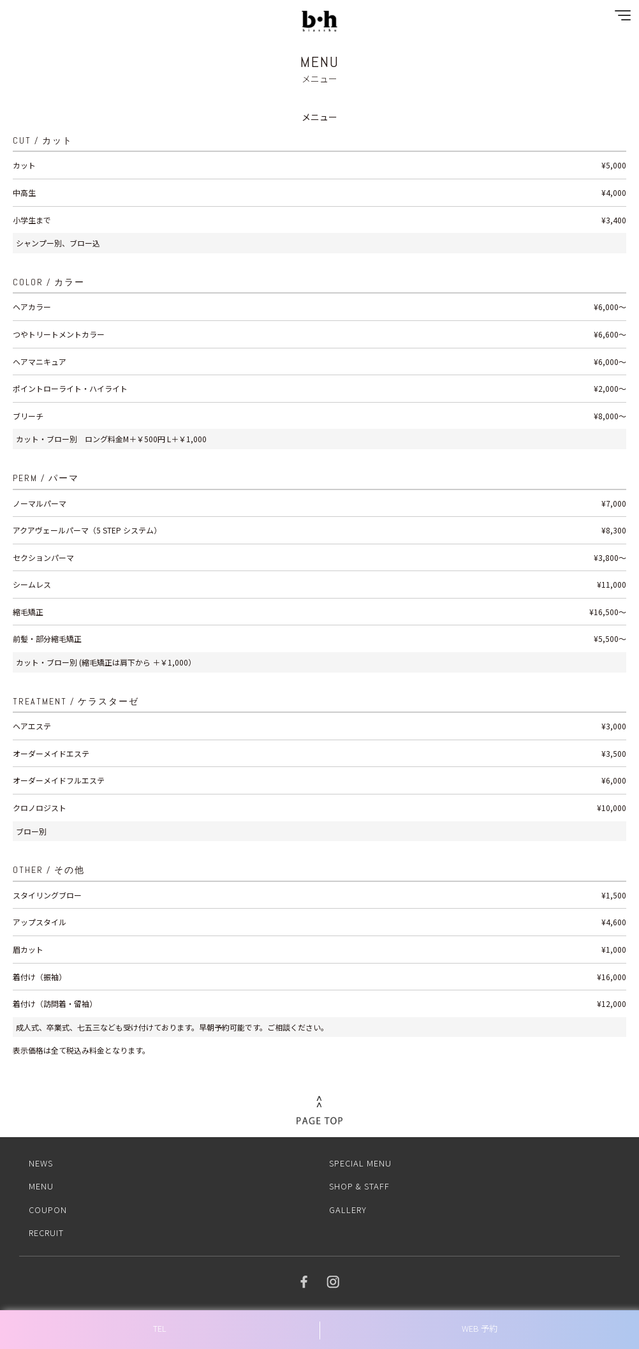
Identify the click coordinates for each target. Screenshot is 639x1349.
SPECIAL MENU (360, 1163)
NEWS (41, 1163)
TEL (159, 1328)
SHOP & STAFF (359, 1186)
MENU (41, 1186)
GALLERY (348, 1210)
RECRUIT (46, 1232)
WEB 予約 (479, 1328)
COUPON (48, 1210)
